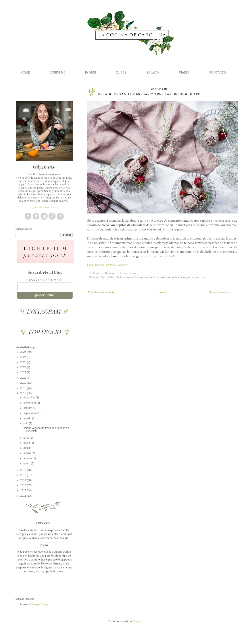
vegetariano (199, 277)
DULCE (121, 72)
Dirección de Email (44, 280)
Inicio (163, 292)
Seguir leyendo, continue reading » (107, 264)
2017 (23, 393)
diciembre (29, 397)
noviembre (30, 402)
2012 (23, 490)
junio (26, 437)
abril (26, 447)
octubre (28, 407)
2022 (23, 367)
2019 (23, 382)
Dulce (103, 277)
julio (26, 423)
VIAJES (184, 72)
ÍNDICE (90, 72)
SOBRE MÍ (57, 72)
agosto (27, 418)
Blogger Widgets (40, 604)
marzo (27, 453)
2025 (23, 351)
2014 (23, 480)
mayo (27, 442)
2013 (23, 485)
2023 (23, 362)
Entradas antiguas (220, 292)
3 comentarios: (128, 273)
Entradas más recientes (102, 292)
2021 (23, 372)
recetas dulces (174, 277)
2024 (23, 356)
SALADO (153, 72)
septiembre (30, 413)
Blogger (137, 621)
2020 (23, 377)
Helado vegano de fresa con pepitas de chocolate (149, 94)
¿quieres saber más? (44, 207)
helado (112, 277)
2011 (23, 495)
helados (138, 277)
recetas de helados (154, 277)
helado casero (125, 277)
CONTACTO (217, 72)
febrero (28, 458)
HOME (25, 72)
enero (27, 463)
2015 (23, 475)
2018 (23, 388)
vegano (187, 277)
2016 (23, 470)
